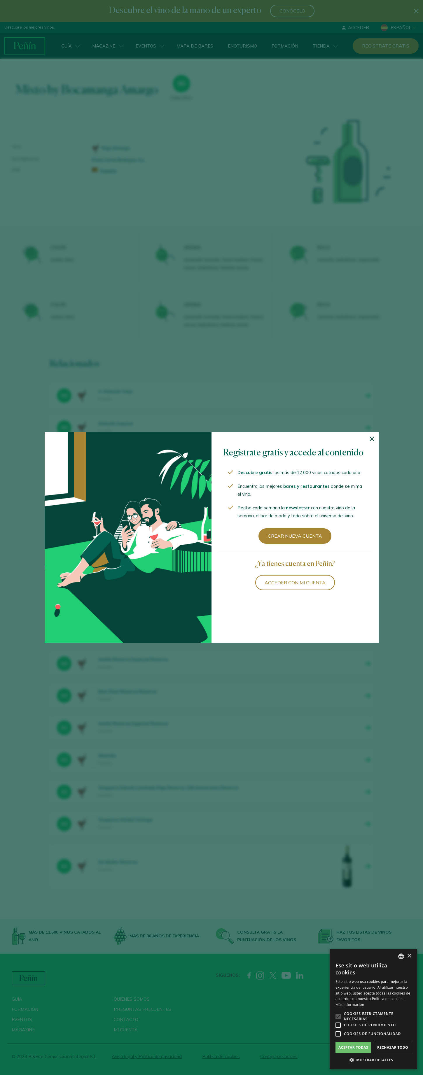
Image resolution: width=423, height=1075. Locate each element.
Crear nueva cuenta (295, 536)
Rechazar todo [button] (392, 1047)
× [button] (409, 956)
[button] (373, 1060)
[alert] (373, 1009)
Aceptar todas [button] (353, 1047)
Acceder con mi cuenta (295, 582)
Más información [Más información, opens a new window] (349, 1004)
